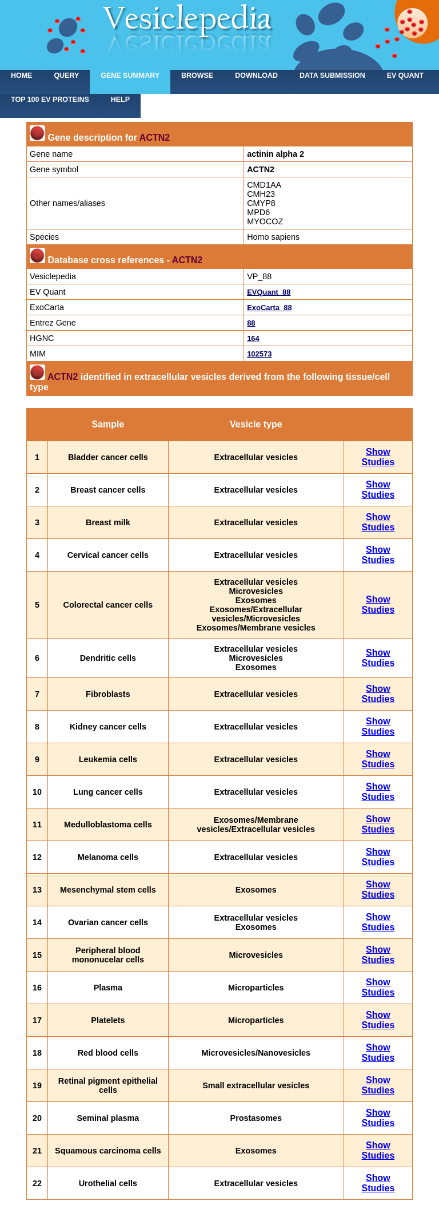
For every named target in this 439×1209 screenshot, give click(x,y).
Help (120, 100)
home (21, 76)
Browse (197, 76)
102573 (259, 354)
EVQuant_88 (268, 292)
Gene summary (130, 76)
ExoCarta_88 (269, 307)
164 (253, 338)
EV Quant (405, 76)
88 (251, 323)
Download (256, 76)
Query (66, 76)
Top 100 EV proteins (50, 100)
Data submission (332, 76)
